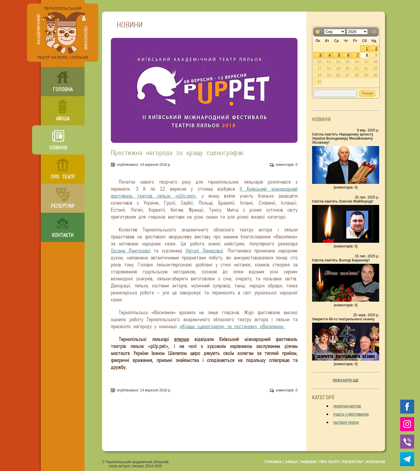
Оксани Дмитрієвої (130, 251)
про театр (62, 177)
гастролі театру (346, 422)
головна (63, 89)
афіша (63, 119)
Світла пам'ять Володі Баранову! (341, 260)
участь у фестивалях (351, 414)
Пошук (367, 93)
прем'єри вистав (347, 406)
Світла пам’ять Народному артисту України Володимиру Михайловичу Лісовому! (342, 138)
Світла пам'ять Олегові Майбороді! (342, 201)
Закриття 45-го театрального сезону (343, 319)
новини (58, 148)
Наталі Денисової (204, 251)
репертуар (62, 206)
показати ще (345, 380)
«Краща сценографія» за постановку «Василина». (232, 326)
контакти (63, 235)
